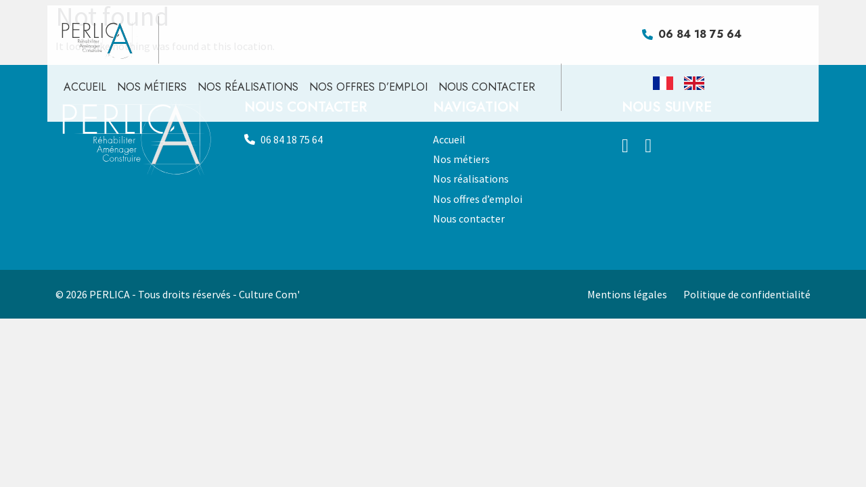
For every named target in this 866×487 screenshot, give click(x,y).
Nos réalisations (248, 87)
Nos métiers (152, 87)
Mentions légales (627, 294)
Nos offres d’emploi (368, 87)
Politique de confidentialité (747, 294)
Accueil (85, 87)
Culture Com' (269, 294)
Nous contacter (486, 87)
